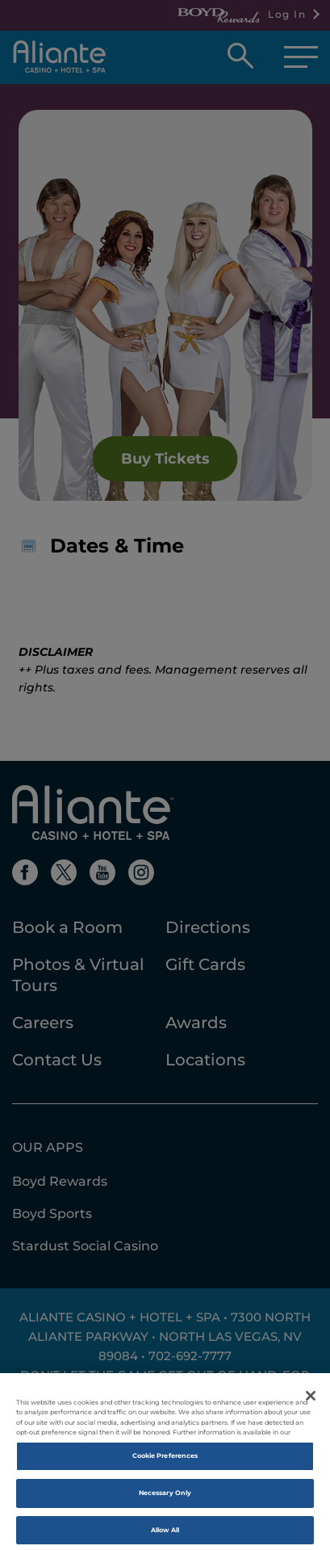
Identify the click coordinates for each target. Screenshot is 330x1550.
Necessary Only (165, 1500)
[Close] (310, 1404)
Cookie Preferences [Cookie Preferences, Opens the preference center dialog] (165, 1464)
